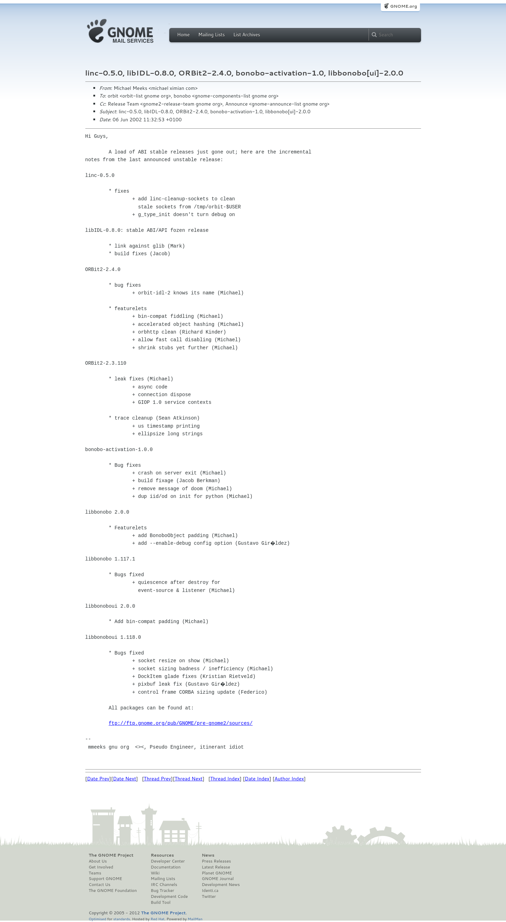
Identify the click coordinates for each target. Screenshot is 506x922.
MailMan (195, 918)
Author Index (289, 778)
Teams (95, 873)
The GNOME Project (111, 855)
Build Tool (160, 902)
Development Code (169, 896)
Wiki (155, 873)
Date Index (257, 778)
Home (183, 34)
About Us (98, 861)
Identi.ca (210, 890)
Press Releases (216, 861)
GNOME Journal (218, 878)
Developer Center (168, 861)
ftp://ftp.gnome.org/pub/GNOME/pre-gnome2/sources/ (181, 723)
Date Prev (98, 778)
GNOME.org (403, 6)
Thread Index (225, 778)
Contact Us (100, 884)
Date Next (124, 778)
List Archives (246, 34)
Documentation (165, 867)
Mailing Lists (211, 34)
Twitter (209, 896)
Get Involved (101, 867)
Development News (221, 884)
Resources (162, 855)
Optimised (97, 918)
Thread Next (188, 778)
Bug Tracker (162, 890)
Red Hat (157, 918)
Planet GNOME (217, 873)
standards (121, 918)
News (208, 855)
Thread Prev (157, 778)
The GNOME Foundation (113, 890)
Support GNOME (105, 878)
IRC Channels (164, 884)
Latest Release (216, 867)
